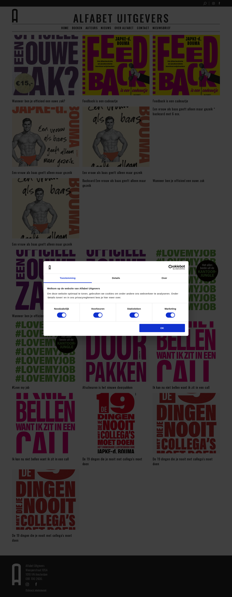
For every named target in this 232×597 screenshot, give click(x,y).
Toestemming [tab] (68, 278)
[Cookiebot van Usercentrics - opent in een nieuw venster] (171, 267)
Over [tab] (164, 278)
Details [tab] (116, 278)
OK (162, 328)
